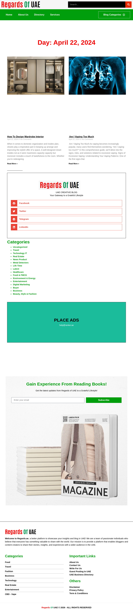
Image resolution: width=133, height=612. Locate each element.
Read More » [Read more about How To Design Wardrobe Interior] (12, 164)
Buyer (16, 288)
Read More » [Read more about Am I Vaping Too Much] (74, 164)
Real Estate (18, 256)
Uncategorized (20, 247)
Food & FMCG (20, 275)
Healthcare (18, 272)
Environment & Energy (24, 278)
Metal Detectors (20, 263)
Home (9, 14)
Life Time (17, 266)
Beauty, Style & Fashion (25, 294)
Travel (16, 250)
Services (55, 14)
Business (17, 291)
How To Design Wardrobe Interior (25, 136)
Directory (39, 14)
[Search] (128, 4)
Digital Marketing (21, 284)
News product (20, 259)
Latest (16, 269)
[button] (66, 203)
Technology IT (20, 253)
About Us (23, 14)
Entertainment (20, 281)
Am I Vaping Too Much (81, 136)
